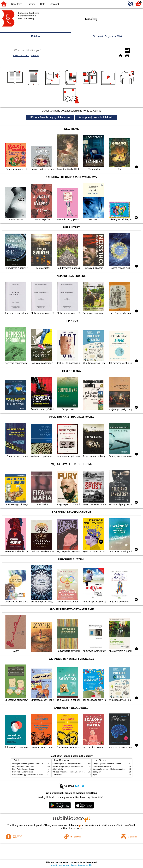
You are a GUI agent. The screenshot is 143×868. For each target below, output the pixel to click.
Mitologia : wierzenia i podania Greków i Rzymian (30, 764)
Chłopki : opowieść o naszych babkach (67, 764)
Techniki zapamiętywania (102, 766)
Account (54, 4)
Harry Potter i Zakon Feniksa (22, 772)
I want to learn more (59, 865)
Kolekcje (34, 55)
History (31, 4)
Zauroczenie (57, 775)
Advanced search (21, 55)
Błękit (95, 775)
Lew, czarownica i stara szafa (23, 766)
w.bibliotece (73, 825)
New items (16, 4)
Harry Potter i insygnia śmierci (23, 769)
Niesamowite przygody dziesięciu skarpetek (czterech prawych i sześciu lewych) (41, 775)
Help (42, 4)
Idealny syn (97, 772)
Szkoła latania (58, 769)
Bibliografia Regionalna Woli (107, 36)
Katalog (35, 36)
